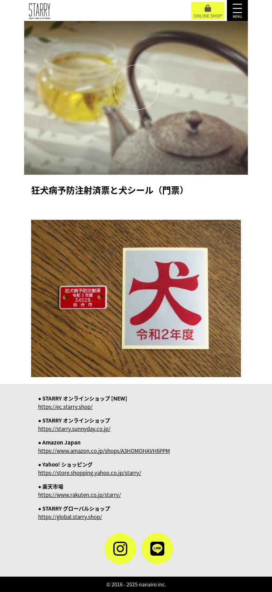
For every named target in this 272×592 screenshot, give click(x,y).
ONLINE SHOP (208, 12)
